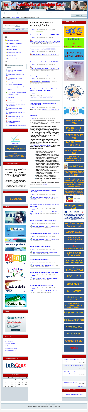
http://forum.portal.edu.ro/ (11, 343)
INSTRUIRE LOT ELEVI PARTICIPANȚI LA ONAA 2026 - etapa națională (74, 366)
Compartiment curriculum (38, 10)
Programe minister (11, 13)
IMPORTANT (39, 31)
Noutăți (45, 184)
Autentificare (79, 15)
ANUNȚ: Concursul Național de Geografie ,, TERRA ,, (72, 372)
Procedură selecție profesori (39, 259)
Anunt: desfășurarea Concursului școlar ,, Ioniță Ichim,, (74, 360)
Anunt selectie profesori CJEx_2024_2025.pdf (44, 278)
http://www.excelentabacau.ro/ (50, 110)
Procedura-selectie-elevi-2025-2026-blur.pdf (43, 291)
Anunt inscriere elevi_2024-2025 (40, 246)
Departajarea (67, 377)
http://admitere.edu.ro (10, 350)
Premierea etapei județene (70, 382)
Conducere (22, 10)
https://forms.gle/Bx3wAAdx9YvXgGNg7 (41, 97)
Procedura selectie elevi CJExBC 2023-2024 (44, 233)
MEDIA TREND (51, 405)
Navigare (7, 32)
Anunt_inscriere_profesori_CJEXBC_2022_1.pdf (44, 54)
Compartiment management (57, 10)
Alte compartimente (76, 10)
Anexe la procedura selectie (39, 76)
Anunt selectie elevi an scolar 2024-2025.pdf (43, 252)
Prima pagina (9, 10)
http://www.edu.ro (9, 341)
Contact (76, 13)
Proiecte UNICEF (47, 13)
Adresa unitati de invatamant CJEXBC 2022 (44, 35)
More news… (81, 386)
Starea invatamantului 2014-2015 (74, 394)
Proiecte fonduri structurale (29, 13)
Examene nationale (62, 13)
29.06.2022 (33, 116)
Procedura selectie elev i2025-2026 (41, 285)
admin (33, 29)
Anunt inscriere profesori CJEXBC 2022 (43, 49)
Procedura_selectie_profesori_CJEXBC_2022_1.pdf (44, 68)
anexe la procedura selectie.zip (40, 81)
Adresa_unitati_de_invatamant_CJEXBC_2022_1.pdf (45, 41)
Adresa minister (16, 143)
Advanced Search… (21, 29)
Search (7, 22)
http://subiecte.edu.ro (10, 353)
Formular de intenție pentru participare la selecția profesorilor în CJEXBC (43, 89)
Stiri (65, 356)
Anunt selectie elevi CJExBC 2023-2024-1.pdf (44, 226)
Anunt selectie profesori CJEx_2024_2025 (44, 272)
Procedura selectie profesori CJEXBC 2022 (44, 62)
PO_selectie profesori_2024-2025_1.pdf (42, 265)
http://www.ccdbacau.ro (10, 345)
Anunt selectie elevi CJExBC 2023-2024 (43, 221)
